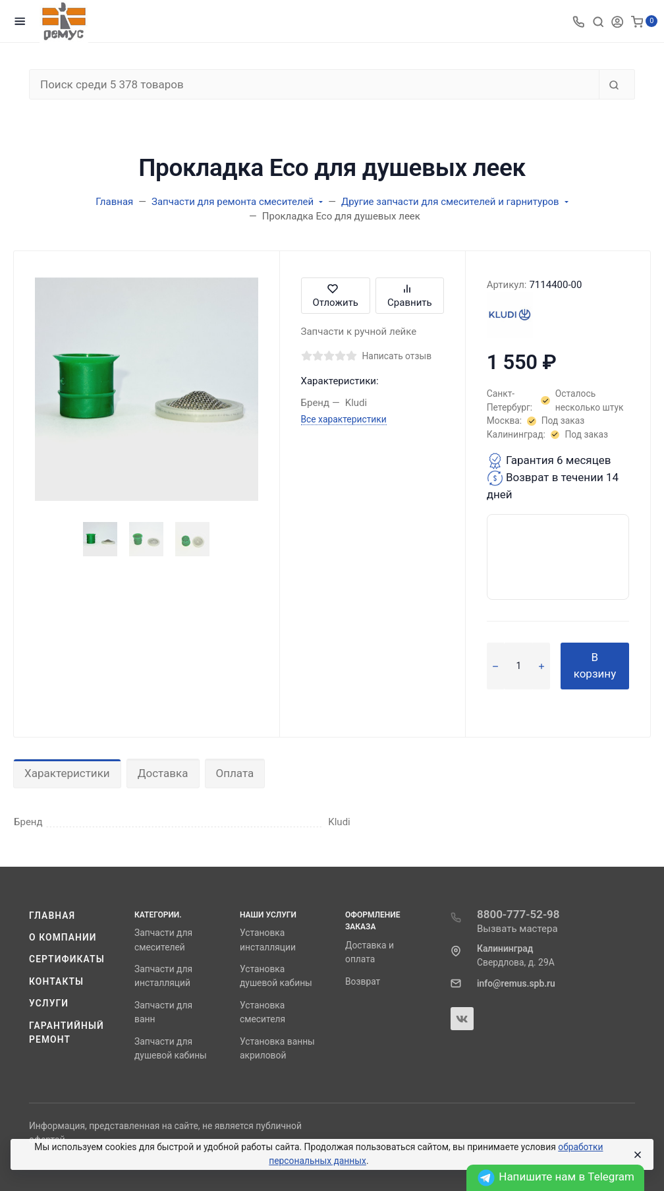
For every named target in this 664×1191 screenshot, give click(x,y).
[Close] (637, 1155)
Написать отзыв (397, 356)
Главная (52, 915)
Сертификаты (67, 959)
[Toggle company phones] (578, 21)
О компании (63, 937)
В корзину (595, 666)
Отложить (335, 295)
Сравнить (409, 295)
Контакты (56, 981)
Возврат (362, 981)
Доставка (163, 773)
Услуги (49, 1003)
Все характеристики (344, 419)
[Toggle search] (598, 21)
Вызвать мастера (517, 929)
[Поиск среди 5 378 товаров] (314, 84)
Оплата (235, 773)
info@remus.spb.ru (516, 983)
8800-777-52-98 (518, 914)
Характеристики (67, 773)
